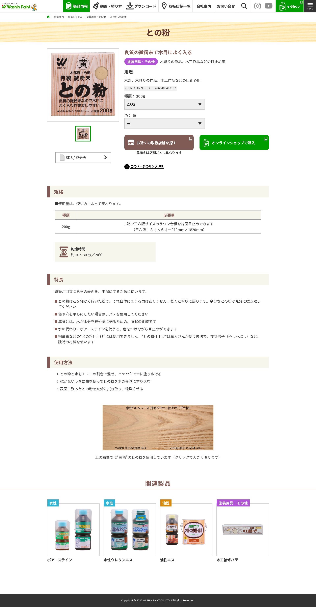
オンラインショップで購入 (233, 142)
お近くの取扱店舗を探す (156, 142)
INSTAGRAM (257, 6)
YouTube (268, 6)
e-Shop (293, 6)
